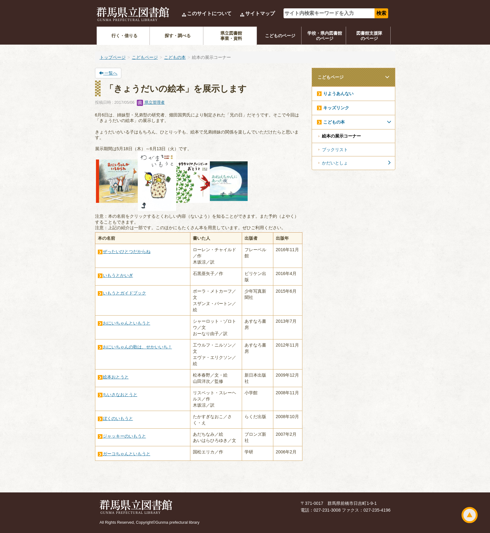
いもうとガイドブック (124, 293)
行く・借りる (124, 35)
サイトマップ (260, 13)
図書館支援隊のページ (369, 36)
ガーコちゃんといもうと (126, 453)
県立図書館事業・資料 (231, 36)
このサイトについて (209, 13)
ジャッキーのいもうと (124, 436)
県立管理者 (151, 102)
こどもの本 (175, 57)
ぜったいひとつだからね (126, 251)
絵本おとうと (116, 376)
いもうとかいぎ (118, 275)
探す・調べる (178, 35)
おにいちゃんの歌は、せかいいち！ (137, 346)
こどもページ (145, 57)
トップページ (113, 57)
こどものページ (280, 35)
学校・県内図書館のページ (324, 36)
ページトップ (470, 515)
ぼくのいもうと (118, 418)
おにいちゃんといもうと (126, 323)
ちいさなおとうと (120, 394)
